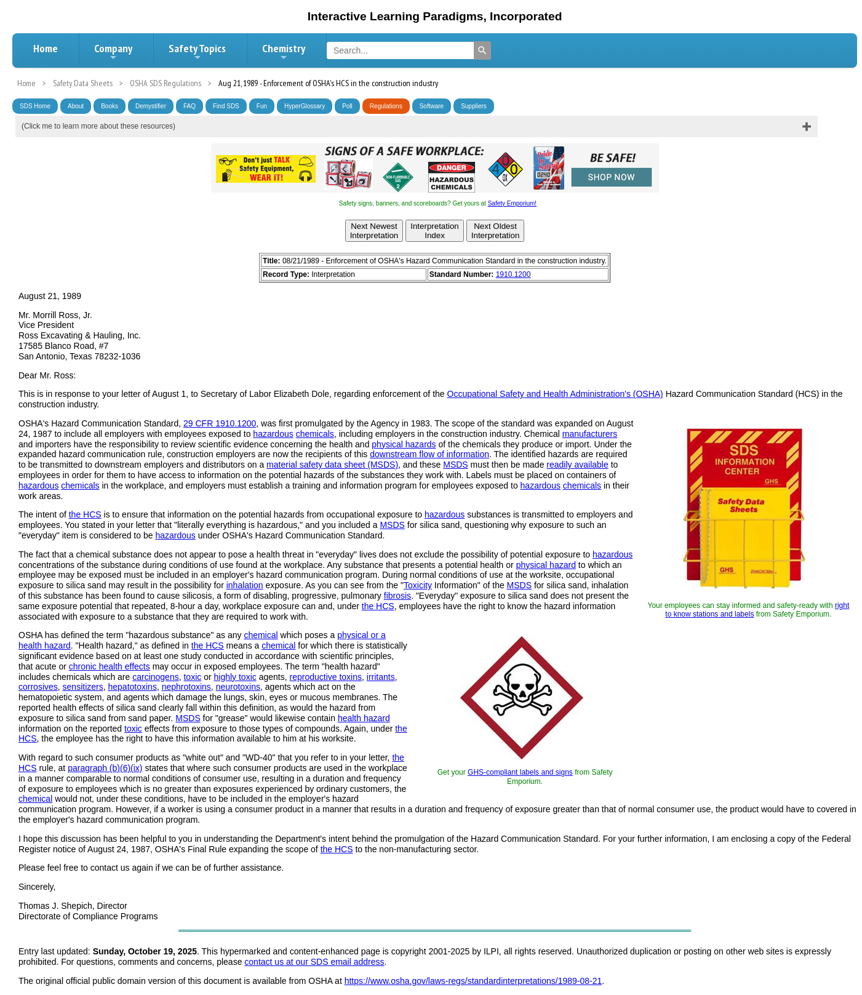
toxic (192, 677)
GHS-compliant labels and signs (520, 772)
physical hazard (546, 565)
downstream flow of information (429, 454)
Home (45, 48)
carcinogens (155, 677)
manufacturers (589, 434)
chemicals (315, 434)
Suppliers (474, 106)
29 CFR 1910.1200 (219, 423)
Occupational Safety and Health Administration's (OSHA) (555, 394)
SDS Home (35, 106)
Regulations (386, 106)
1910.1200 (513, 274)
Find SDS (226, 106)
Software (432, 106)
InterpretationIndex (434, 231)
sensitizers (83, 687)
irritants (381, 677)
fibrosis (397, 596)
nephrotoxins (186, 687)
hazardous (273, 434)
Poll (347, 106)
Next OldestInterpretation (495, 231)
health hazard (364, 718)
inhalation (244, 585)
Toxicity (418, 585)
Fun (262, 106)
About (76, 106)
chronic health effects (109, 666)
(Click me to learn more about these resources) (98, 126)
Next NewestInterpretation (374, 231)
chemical (260, 635)
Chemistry (283, 51)
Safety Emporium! (512, 203)
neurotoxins (238, 687)
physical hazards (404, 444)
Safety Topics (197, 51)
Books (109, 106)
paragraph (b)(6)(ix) (105, 768)
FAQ (189, 106)
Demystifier (150, 106)
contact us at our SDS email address (314, 962)
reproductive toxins (325, 677)
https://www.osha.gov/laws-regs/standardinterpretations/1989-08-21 (473, 981)
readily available (577, 465)
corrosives (38, 687)
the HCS (85, 514)
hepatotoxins (132, 687)
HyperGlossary (304, 106)
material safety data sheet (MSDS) (332, 465)
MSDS (455, 465)
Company (113, 51)
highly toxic (235, 677)
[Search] (482, 50)
